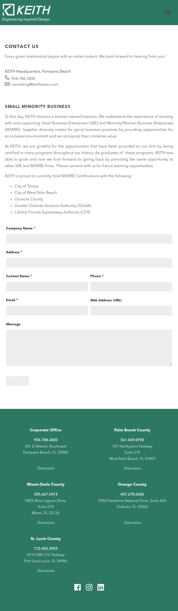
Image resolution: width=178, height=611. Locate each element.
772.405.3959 (46, 549)
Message (13, 324)
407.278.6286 (132, 495)
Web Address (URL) (106, 300)
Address (14, 252)
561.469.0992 (132, 440)
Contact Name (19, 276)
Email (12, 300)
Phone (96, 276)
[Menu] (167, 12)
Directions (45, 468)
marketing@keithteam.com (34, 85)
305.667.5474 (46, 495)
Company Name (20, 228)
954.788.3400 (23, 79)
